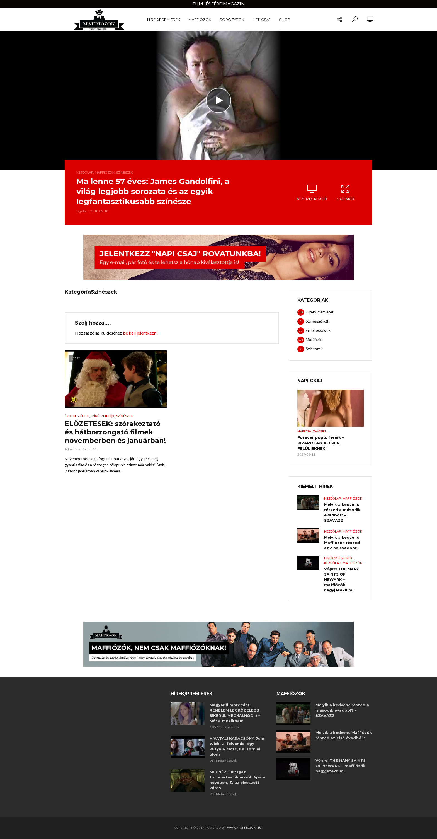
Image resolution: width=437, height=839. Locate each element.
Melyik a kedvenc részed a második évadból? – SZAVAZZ (342, 512)
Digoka (81, 211)
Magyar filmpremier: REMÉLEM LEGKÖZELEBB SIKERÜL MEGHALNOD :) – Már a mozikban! (235, 713)
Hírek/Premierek (163, 19)
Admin (70, 449)
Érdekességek (77, 416)
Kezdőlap (84, 172)
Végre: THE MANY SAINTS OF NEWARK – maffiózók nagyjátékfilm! (341, 579)
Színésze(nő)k (103, 416)
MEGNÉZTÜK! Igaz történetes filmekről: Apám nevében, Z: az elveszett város (237, 780)
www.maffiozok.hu (244, 827)
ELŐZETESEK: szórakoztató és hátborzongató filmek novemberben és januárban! (115, 432)
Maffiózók (199, 19)
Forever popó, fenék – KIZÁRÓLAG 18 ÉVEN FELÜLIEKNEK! (320, 443)
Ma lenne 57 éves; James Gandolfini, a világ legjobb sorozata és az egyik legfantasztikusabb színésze (152, 191)
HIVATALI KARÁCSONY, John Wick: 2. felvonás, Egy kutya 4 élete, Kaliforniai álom (238, 746)
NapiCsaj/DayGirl (312, 431)
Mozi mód (345, 192)
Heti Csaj (262, 19)
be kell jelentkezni (140, 332)
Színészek (124, 172)
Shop (284, 19)
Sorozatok (232, 19)
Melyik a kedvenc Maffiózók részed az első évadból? (342, 542)
